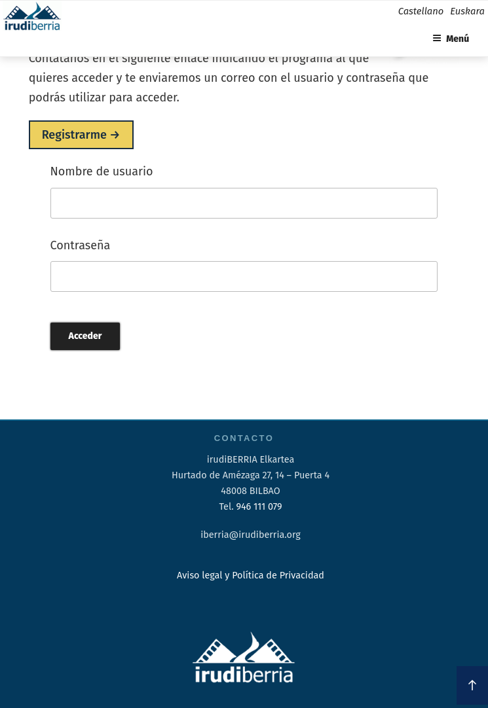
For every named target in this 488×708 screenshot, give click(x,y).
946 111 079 (259, 506)
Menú (450, 38)
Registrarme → (81, 135)
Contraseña (80, 245)
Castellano (420, 11)
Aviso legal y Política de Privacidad (250, 575)
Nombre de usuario (101, 171)
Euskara (467, 11)
